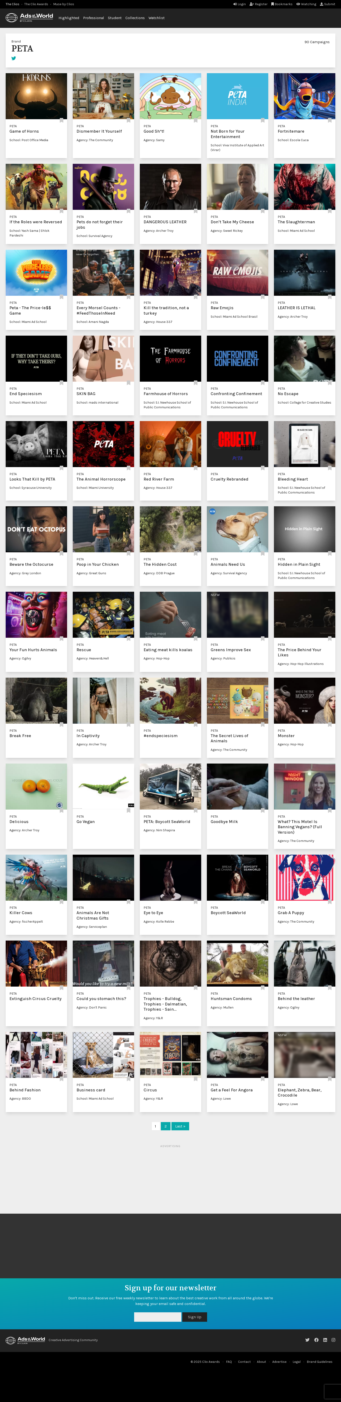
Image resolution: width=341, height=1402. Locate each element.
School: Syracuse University (30, 488)
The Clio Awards (36, 4)
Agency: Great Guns (91, 573)
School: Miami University (95, 488)
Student (115, 18)
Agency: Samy (154, 140)
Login (239, 4)
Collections (135, 18)
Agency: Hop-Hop (157, 658)
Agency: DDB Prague (159, 573)
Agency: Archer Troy (159, 231)
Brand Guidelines (319, 1362)
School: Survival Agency (94, 236)
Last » (180, 1126)
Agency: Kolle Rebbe (159, 922)
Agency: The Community (95, 140)
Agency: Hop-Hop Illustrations (301, 664)
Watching (306, 4)
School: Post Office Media (28, 140)
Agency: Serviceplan (92, 927)
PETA (13, 126)
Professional (93, 18)
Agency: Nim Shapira (159, 830)
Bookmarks (282, 4)
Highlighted (69, 18)
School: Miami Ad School (296, 231)
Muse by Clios (63, 4)
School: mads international (97, 403)
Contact (244, 1362)
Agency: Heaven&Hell (93, 658)
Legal (297, 1362)
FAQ (229, 1362)
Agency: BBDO (20, 1099)
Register (259, 4)
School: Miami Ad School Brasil (234, 317)
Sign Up (194, 1317)
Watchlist (157, 18)
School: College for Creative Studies (304, 403)
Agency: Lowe (221, 1099)
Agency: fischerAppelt (26, 922)
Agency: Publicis (223, 658)
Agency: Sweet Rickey (227, 231)
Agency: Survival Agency (229, 573)
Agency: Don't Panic (92, 1007)
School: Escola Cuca (293, 140)
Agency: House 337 (158, 322)
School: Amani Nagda (93, 322)
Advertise (279, 1362)
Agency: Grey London (25, 573)
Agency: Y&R (153, 1018)
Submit (327, 4)
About (261, 1362)
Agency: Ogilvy (20, 658)
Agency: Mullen (222, 1007)
